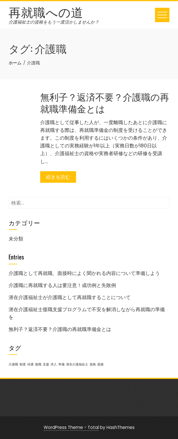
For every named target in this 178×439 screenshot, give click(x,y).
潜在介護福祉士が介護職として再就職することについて (70, 297)
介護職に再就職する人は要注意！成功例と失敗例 (62, 285)
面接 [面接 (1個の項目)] (100, 364)
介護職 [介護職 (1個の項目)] (13, 364)
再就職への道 (46, 11)
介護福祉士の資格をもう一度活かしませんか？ (54, 22)
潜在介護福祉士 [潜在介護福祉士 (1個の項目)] (77, 364)
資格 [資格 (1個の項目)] (93, 364)
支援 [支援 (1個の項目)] (46, 364)
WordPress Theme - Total (71, 427)
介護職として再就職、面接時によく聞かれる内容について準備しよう (84, 273)
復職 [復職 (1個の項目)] (38, 364)
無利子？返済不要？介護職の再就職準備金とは (104, 102)
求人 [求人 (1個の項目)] (54, 364)
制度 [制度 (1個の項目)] (23, 364)
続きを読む (58, 177)
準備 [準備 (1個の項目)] (61, 364)
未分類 (16, 238)
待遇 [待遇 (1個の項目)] (30, 364)
